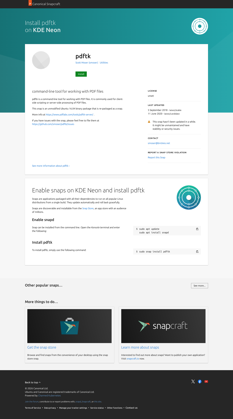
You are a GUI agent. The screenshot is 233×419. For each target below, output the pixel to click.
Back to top (33, 382)
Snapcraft (86, 401)
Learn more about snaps (140, 347)
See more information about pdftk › (51, 165)
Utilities (104, 62)
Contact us (131, 407)
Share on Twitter (193, 381)
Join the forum (32, 401)
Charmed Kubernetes (49, 395)
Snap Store (88, 208)
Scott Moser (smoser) (87, 62)
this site (97, 401)
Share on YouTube (206, 381)
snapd (78, 401)
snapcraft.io (133, 358)
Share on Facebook (199, 381)
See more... (200, 285)
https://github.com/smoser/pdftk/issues (53, 124)
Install (81, 74)
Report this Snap (156, 157)
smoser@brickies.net (159, 143)
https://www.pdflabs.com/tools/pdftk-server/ (69, 114)
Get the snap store (41, 347)
